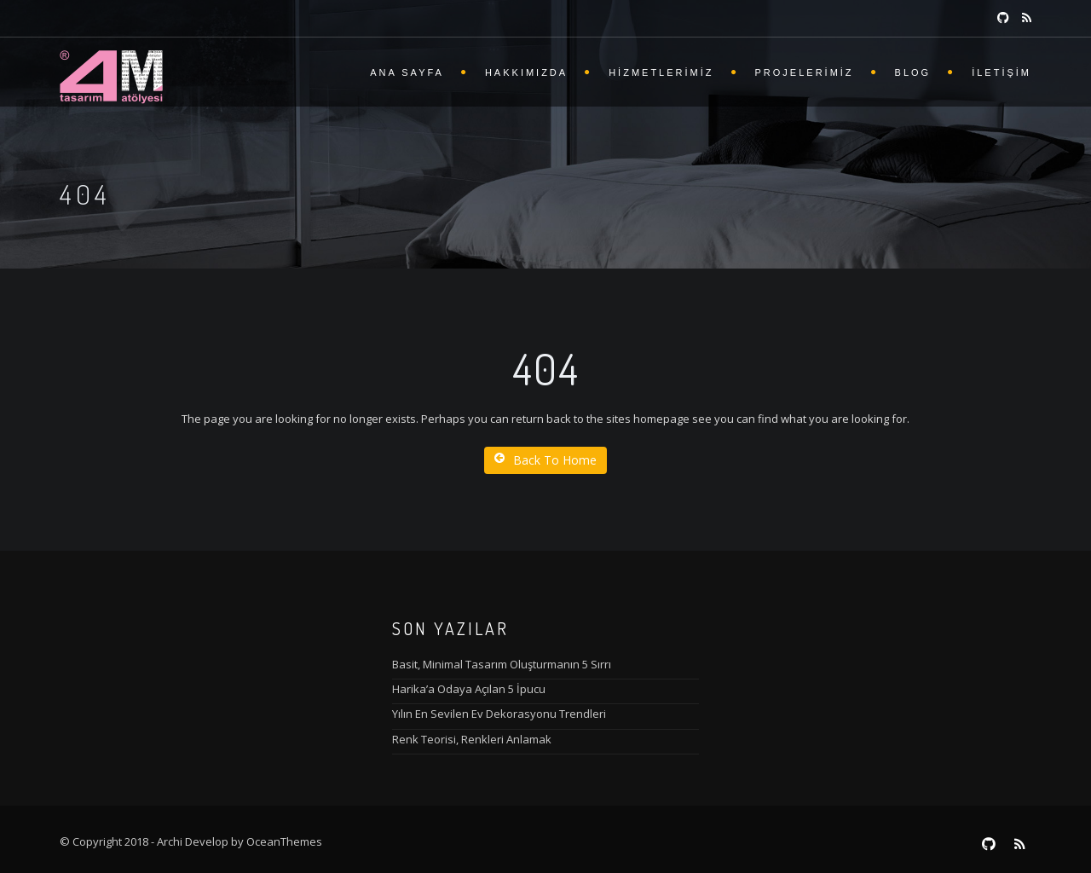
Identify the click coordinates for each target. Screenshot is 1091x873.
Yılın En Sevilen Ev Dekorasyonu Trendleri (499, 713)
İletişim (1001, 72)
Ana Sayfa (407, 72)
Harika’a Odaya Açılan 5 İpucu (469, 689)
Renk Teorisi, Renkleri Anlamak (471, 739)
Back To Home (545, 460)
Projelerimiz (804, 72)
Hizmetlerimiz (661, 72)
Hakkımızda (526, 72)
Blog (913, 72)
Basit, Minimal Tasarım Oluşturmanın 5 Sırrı (501, 664)
